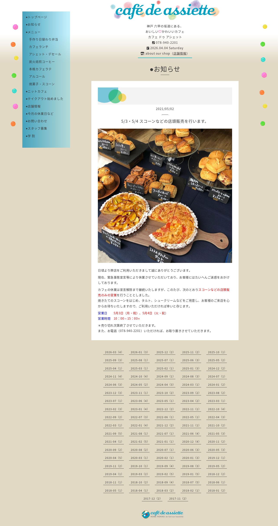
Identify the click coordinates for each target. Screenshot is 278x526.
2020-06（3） (191, 450)
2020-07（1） (166, 450)
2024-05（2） (140, 385)
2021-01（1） (166, 441)
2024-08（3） (191, 376)
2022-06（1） (166, 417)
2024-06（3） (114, 385)
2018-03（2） (166, 490)
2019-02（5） (166, 474)
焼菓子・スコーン (40, 84)
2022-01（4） (140, 425)
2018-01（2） (217, 490)
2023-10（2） (166, 393)
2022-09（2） (114, 417)
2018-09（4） (166, 482)
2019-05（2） (217, 466)
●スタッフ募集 (36, 128)
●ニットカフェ (36, 91)
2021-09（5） (114, 433)
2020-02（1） (166, 458)
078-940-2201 (165, 42)
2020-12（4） (191, 441)
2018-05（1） (114, 490)
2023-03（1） (217, 401)
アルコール (35, 76)
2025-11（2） (191, 352)
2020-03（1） (140, 458)
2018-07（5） (191, 482)
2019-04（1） (114, 474)
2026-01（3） (140, 352)
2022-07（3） (140, 417)
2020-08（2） (140, 450)
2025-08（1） (140, 360)
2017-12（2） (153, 498)
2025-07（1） (166, 360)
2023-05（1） (166, 401)
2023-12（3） (114, 393)
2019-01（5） (191, 474)
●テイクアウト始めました (44, 98)
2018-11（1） (114, 482)
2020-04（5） (114, 458)
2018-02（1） (191, 490)
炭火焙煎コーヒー (40, 61)
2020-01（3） (191, 458)
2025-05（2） (217, 360)
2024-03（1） (191, 385)
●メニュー (33, 32)
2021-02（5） (140, 441)
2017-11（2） (178, 498)
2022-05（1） (191, 417)
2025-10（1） (217, 352)
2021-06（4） (191, 433)
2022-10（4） (217, 409)
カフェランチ (37, 46)
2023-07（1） (114, 401)
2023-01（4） (140, 409)
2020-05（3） (217, 450)
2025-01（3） (191, 368)
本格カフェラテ (39, 69)
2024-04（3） (166, 385)
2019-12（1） (217, 458)
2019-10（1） (140, 466)
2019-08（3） (191, 466)
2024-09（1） (166, 376)
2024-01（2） (217, 385)
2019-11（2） (114, 466)
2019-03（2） (140, 474)
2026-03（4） (114, 352)
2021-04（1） (114, 441)
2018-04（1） (140, 490)
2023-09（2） (191, 393)
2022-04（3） (217, 417)
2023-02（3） (114, 409)
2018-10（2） (140, 482)
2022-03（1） (114, 425)
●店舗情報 (33, 106)
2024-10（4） (140, 376)
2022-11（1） (191, 409)
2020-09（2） (114, 450)
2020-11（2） (217, 441)
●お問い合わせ (36, 121)
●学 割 (30, 136)
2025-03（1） (140, 368)
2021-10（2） (217, 425)
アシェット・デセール (43, 54)
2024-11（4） (114, 376)
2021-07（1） (166, 433)
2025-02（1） (166, 368)
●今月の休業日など (40, 113)
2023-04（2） (191, 401)
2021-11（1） (191, 425)
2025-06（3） (191, 360)
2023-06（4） (140, 401)
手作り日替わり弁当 (42, 39)
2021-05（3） (217, 433)
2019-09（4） (166, 466)
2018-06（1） (217, 482)
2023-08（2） (217, 393)
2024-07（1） (217, 376)
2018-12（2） (217, 474)
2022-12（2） (166, 409)
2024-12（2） (217, 368)
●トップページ (36, 17)
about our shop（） (165, 53)
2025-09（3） (114, 360)
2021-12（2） (166, 425)
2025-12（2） (166, 352)
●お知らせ (33, 24)
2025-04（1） (114, 368)
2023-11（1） (140, 393)
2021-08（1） (140, 433)
